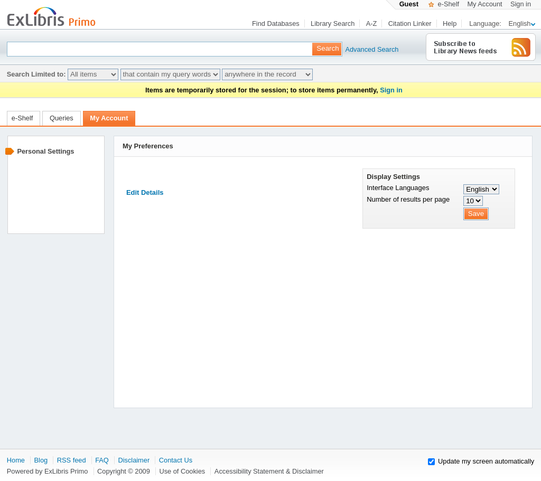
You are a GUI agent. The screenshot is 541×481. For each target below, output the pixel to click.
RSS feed (71, 460)
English (522, 23)
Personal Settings (45, 151)
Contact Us (175, 460)
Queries (61, 118)
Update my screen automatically (486, 461)
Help (449, 23)
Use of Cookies (182, 471)
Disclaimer (134, 460)
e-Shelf (443, 4)
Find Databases (276, 23)
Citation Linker (410, 23)
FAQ (102, 460)
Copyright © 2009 (123, 471)
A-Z (371, 23)
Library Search (333, 23)
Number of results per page (408, 199)
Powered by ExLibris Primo (47, 471)
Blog (41, 460)
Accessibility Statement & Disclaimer (269, 471)
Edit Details (145, 192)
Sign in (520, 4)
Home (16, 460)
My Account (484, 4)
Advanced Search (361, 49)
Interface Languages (398, 188)
